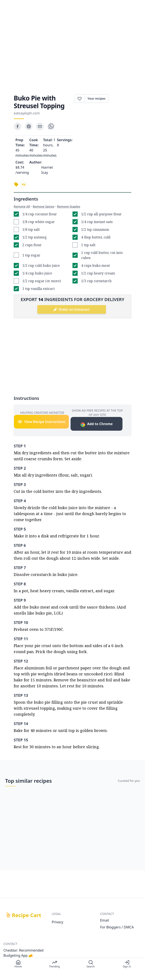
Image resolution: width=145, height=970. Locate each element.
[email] (40, 126)
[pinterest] (29, 126)
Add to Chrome (96, 424)
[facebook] (17, 126)
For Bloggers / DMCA (117, 927)
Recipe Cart (26, 915)
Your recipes (97, 98)
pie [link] (24, 184)
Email (104, 920)
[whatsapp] (51, 126)
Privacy (57, 922)
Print (119, 98)
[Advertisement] (72, 51)
